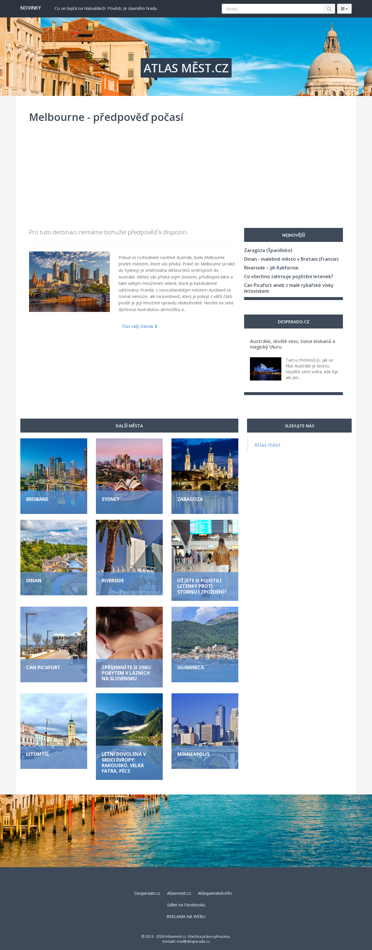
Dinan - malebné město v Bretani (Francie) (291, 259)
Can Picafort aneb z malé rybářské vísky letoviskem (289, 288)
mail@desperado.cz (193, 941)
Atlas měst (267, 444)
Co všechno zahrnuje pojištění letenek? (288, 276)
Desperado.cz (147, 893)
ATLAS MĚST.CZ (186, 68)
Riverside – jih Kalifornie (271, 268)
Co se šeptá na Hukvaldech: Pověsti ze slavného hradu (106, 8)
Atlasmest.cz (179, 893)
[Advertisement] (186, 178)
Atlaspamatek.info (215, 893)
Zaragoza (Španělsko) (268, 250)
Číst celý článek (140, 326)
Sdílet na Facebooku (186, 905)
